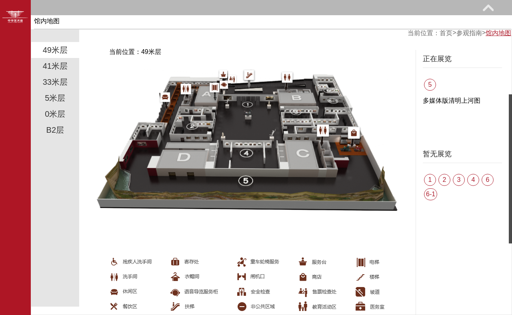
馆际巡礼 (325, 22)
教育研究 (200, 22)
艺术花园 (387, 22)
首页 (446, 33)
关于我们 (449, 22)
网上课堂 (263, 22)
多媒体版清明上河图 (451, 100)
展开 (488, 7)
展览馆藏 (138, 22)
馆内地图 (498, 33)
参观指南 (76, 22)
